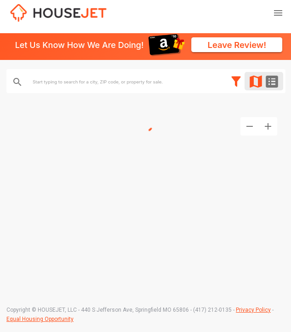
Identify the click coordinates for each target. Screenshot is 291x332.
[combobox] (153, 82)
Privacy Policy (253, 310)
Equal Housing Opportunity (40, 319)
